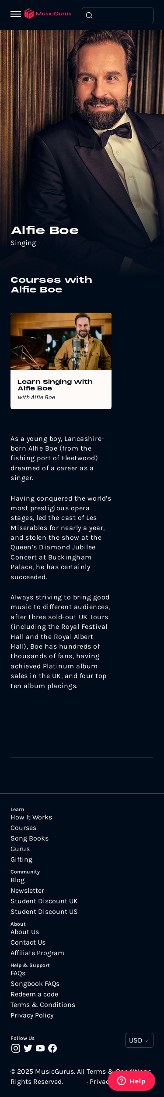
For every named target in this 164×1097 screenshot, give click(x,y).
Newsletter (27, 890)
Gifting (21, 859)
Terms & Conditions (42, 1004)
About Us (24, 931)
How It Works (31, 817)
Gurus (20, 848)
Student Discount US (44, 911)
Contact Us (27, 942)
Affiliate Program (37, 952)
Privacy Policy (31, 1015)
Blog (17, 880)
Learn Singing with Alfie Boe (55, 385)
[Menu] (17, 15)
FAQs (17, 973)
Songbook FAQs (34, 983)
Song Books (29, 838)
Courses (23, 827)
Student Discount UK (44, 901)
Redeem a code (34, 994)
